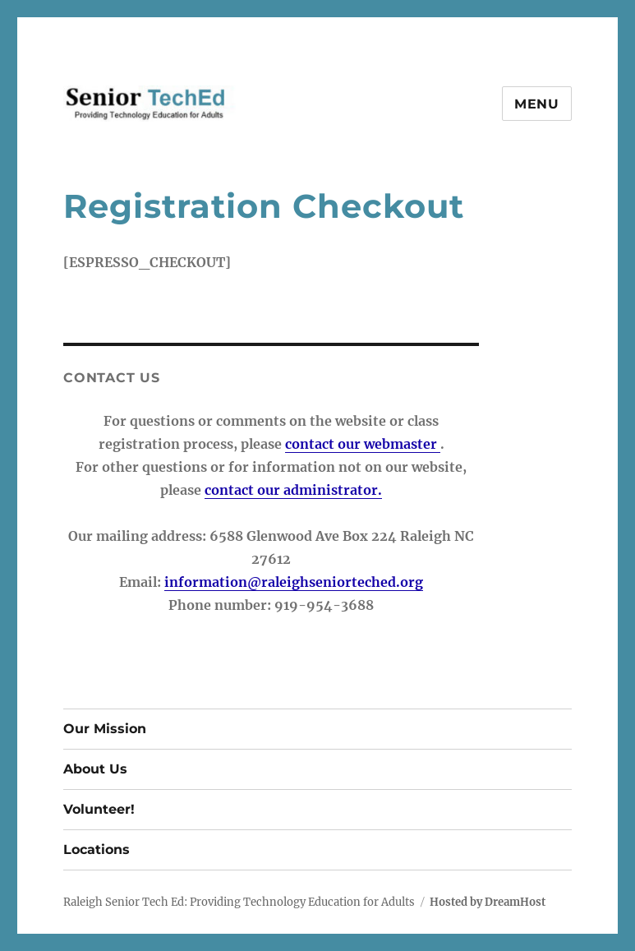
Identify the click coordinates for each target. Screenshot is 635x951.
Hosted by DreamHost (487, 902)
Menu (536, 104)
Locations (96, 849)
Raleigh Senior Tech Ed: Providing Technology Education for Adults (239, 902)
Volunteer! (99, 809)
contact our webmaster (362, 444)
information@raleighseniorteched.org (293, 582)
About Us (95, 769)
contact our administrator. (293, 490)
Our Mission (104, 728)
